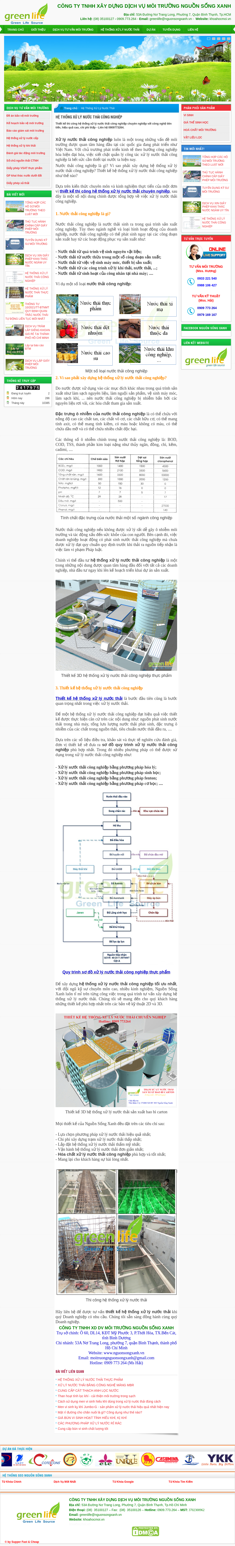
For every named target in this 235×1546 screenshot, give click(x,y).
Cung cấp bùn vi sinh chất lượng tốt (83, 1428)
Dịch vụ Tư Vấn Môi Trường (73, 29)
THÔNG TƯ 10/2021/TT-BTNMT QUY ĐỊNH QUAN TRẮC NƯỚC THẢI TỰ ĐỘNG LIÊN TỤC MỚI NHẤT (27, 311)
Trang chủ (15, 29)
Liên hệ (193, 29)
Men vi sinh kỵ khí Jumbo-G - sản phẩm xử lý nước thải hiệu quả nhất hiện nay (113, 1407)
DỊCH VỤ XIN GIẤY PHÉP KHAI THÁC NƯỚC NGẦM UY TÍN (215, 207)
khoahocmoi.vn (79, 1524)
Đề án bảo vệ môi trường (23, 115)
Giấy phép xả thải (18, 183)
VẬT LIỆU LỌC (193, 137)
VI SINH (188, 115)
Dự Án (151, 29)
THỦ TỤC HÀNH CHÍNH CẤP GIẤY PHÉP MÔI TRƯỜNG (215, 176)
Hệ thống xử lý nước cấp (22, 138)
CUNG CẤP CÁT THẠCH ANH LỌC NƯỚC (88, 1390)
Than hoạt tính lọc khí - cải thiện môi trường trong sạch (97, 1396)
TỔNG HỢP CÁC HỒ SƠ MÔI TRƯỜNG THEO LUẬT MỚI (215, 160)
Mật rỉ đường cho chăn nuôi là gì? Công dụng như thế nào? (100, 1412)
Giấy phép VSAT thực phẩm (24, 168)
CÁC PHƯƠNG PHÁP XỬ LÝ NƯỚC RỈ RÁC (90, 1423)
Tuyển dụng (172, 29)
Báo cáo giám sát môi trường (25, 130)
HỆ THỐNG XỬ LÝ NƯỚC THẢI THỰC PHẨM (37, 292)
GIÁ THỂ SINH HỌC (196, 122)
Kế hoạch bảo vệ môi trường (25, 123)
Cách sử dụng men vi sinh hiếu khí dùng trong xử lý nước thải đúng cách (109, 1401)
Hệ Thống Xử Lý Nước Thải (120, 29)
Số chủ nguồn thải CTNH (23, 160)
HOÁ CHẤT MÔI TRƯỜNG (200, 130)
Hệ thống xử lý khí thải (21, 145)
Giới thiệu (38, 29)
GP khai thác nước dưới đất (24, 175)
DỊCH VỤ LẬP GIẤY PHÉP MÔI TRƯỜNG (37, 364)
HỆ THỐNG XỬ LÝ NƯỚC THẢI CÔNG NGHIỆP (37, 277)
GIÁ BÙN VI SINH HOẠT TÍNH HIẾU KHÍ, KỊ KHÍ (92, 1418)
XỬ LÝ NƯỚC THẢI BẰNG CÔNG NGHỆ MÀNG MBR (96, 1385)
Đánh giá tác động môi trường (26, 153)
